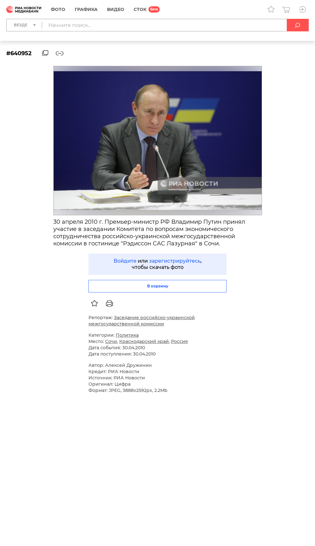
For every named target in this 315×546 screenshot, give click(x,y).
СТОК (140, 9)
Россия (179, 341)
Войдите (125, 261)
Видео (115, 9)
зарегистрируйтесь (174, 261)
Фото (58, 9)
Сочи (111, 341)
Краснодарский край (144, 341)
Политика (127, 335)
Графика (86, 9)
